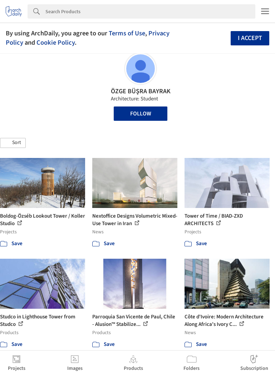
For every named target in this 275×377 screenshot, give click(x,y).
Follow (140, 114)
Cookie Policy (55, 42)
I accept (250, 38)
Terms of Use (127, 33)
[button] (13, 143)
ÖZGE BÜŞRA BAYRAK (141, 91)
